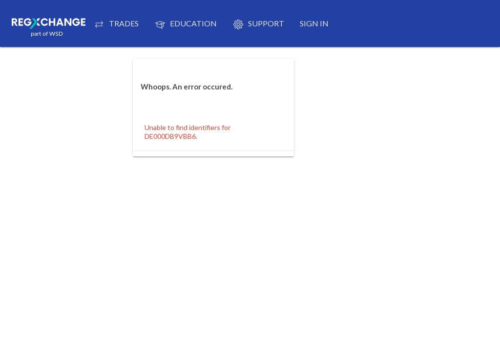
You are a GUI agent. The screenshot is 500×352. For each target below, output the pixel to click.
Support (258, 24)
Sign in (314, 23)
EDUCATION (185, 24)
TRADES (116, 24)
